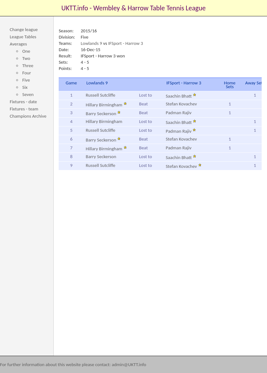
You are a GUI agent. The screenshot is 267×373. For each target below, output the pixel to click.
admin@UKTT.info (129, 364)
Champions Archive (28, 116)
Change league (24, 29)
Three (27, 65)
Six (25, 87)
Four (26, 73)
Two (26, 58)
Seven (28, 94)
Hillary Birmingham (106, 105)
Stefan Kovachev (181, 104)
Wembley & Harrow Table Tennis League (149, 8)
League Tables (23, 37)
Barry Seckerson (103, 113)
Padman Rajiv (178, 112)
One (26, 51)
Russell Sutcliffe (100, 95)
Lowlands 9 (91, 43)
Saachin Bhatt (181, 96)
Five (26, 80)
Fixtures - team (24, 109)
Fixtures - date (23, 101)
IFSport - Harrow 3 (125, 43)
